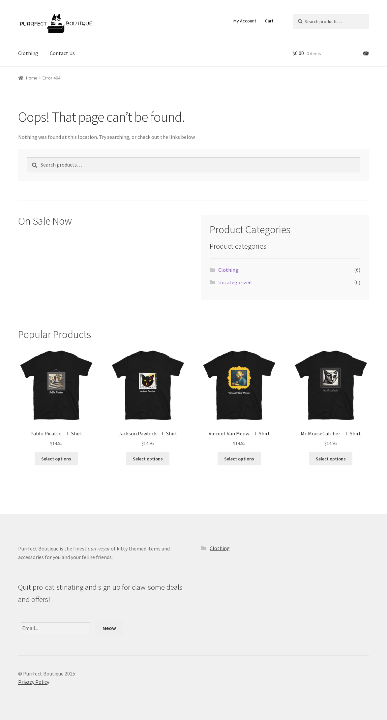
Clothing (28, 53)
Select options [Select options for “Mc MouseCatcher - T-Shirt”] (331, 459)
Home (32, 78)
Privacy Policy (33, 682)
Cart (269, 21)
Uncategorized (235, 282)
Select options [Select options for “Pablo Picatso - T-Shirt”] (56, 459)
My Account (244, 21)
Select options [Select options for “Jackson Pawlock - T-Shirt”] (148, 459)
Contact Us (62, 53)
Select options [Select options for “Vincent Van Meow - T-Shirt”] (239, 459)
